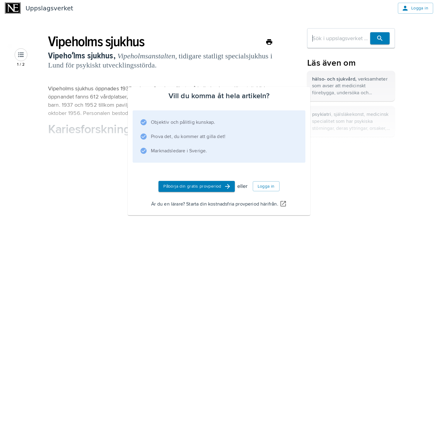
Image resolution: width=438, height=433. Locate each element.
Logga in (414, 8)
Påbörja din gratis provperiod (197, 186)
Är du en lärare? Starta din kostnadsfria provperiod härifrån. (219, 204)
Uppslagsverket (49, 8)
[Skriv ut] (269, 42)
